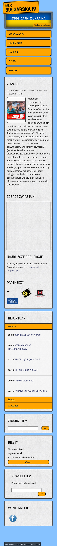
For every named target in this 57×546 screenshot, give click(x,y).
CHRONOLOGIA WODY (24, 380)
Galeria (13, 52)
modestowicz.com (30, 544)
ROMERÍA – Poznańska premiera (30, 391)
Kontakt (14, 70)
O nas (12, 61)
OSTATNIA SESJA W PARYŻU (27, 335)
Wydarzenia (16, 33)
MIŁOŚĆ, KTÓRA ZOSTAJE (26, 370)
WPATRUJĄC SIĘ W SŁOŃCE (27, 359)
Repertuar (15, 42)
